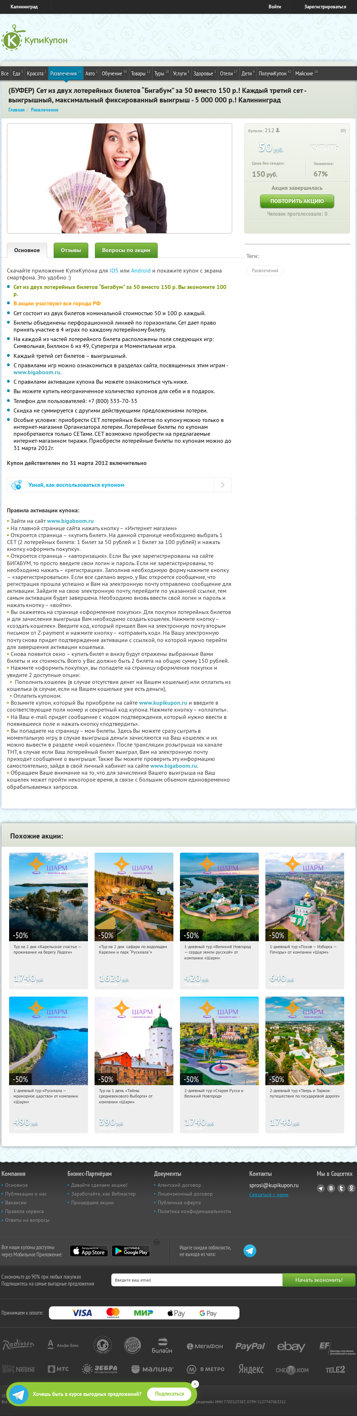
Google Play (131, 1251)
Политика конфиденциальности (194, 1211)
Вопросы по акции (126, 250)
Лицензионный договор (185, 1193)
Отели (229, 73)
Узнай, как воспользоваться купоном (76, 485)
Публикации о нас (26, 1193)
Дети (248, 73)
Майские (306, 73)
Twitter (341, 1188)
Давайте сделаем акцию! (99, 1185)
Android (141, 270)
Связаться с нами (268, 1194)
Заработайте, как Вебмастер (103, 1193)
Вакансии (16, 1202)
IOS (115, 270)
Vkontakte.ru (331, 1188)
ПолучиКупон (275, 73)
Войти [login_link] (275, 7)
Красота (36, 73)
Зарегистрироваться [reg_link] (325, 7)
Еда (18, 73)
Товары (140, 73)
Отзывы (71, 250)
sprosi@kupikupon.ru (274, 1185)
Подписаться (169, 1393)
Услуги (181, 73)
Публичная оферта (179, 1202)
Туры (161, 73)
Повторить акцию (297, 201)
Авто (91, 73)
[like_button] (335, 130)
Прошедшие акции (92, 1202)
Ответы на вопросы (27, 1220)
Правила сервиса (24, 1211)
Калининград (24, 7)
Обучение (114, 73)
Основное (27, 250)
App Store (89, 1251)
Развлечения (65, 73)
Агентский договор (179, 1185)
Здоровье (204, 73)
